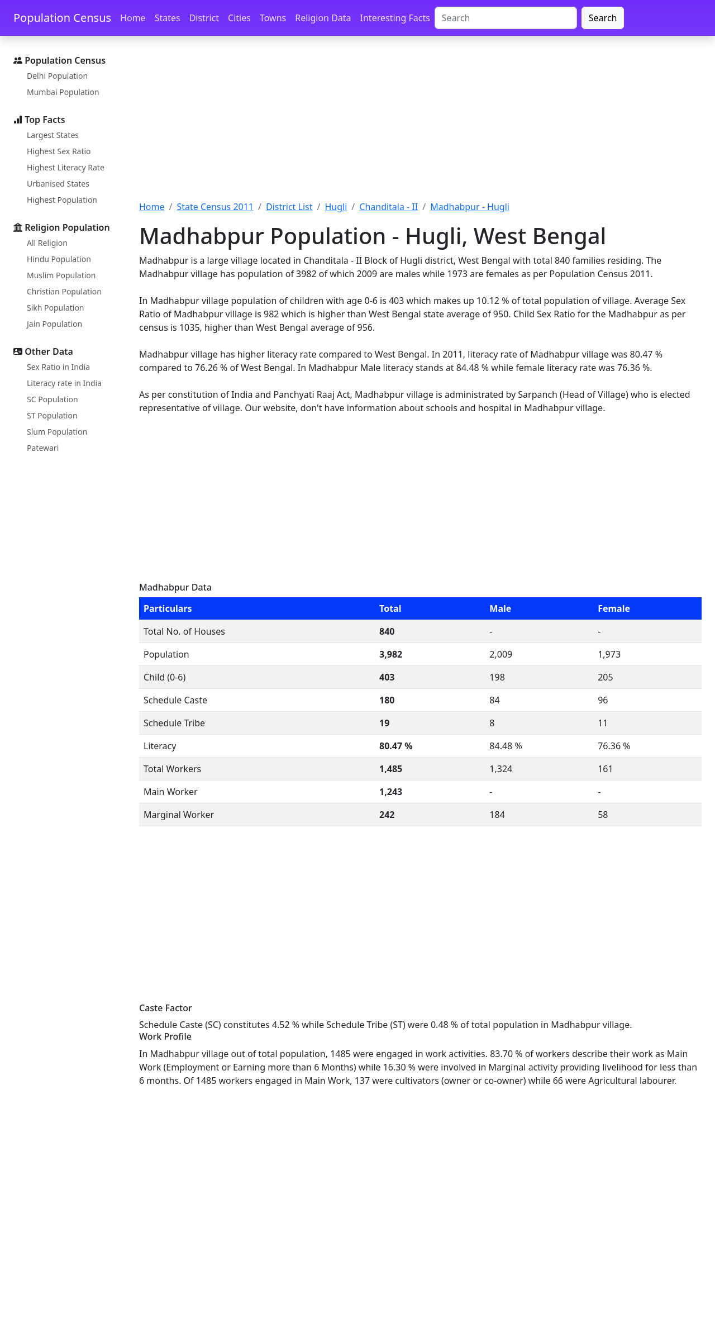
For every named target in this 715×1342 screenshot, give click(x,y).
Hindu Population (59, 259)
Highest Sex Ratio (59, 151)
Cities (239, 18)
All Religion (47, 242)
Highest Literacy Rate (65, 167)
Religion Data (323, 18)
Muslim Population (61, 275)
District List (289, 207)
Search (603, 18)
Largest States (53, 135)
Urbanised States (58, 183)
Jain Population (54, 323)
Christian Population (64, 291)
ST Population (52, 415)
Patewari (43, 447)
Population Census (62, 17)
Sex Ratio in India (58, 366)
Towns (273, 18)
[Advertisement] (420, 124)
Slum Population (57, 431)
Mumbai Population (63, 92)
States (167, 18)
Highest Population (62, 199)
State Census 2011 (215, 207)
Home (133, 18)
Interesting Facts (395, 18)
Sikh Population (55, 307)
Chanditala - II (388, 207)
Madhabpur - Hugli (469, 207)
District (204, 18)
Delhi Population (57, 75)
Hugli (336, 207)
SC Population (52, 399)
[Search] (506, 18)
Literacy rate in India (64, 383)
